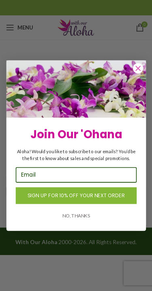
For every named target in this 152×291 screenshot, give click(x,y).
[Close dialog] (138, 68)
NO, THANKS (76, 215)
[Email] (75, 174)
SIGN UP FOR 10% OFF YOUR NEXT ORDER (76, 195)
